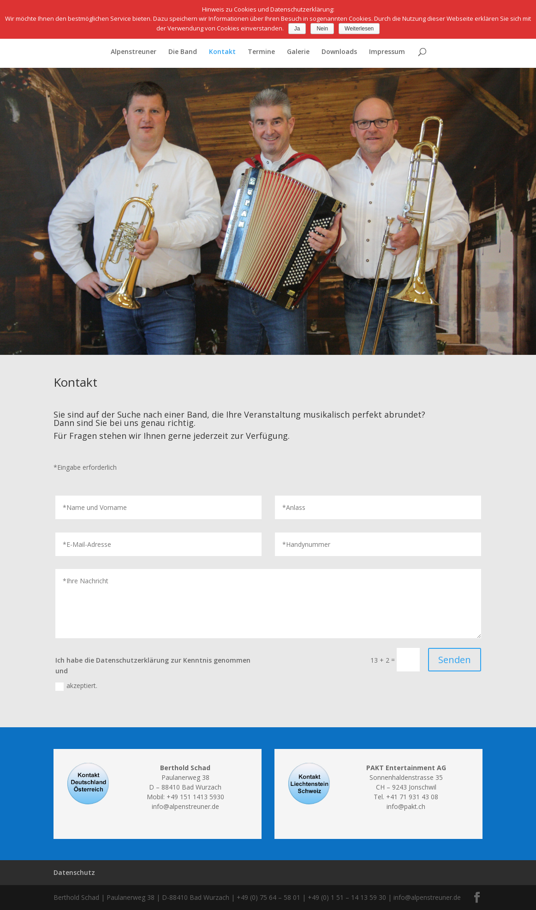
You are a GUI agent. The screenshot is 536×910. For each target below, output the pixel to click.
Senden (454, 659)
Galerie (298, 52)
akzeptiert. (76, 685)
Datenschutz (74, 872)
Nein (322, 28)
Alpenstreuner (133, 52)
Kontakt (222, 52)
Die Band (182, 52)
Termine (261, 52)
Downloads (339, 52)
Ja (297, 28)
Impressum (387, 52)
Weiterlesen (359, 28)
